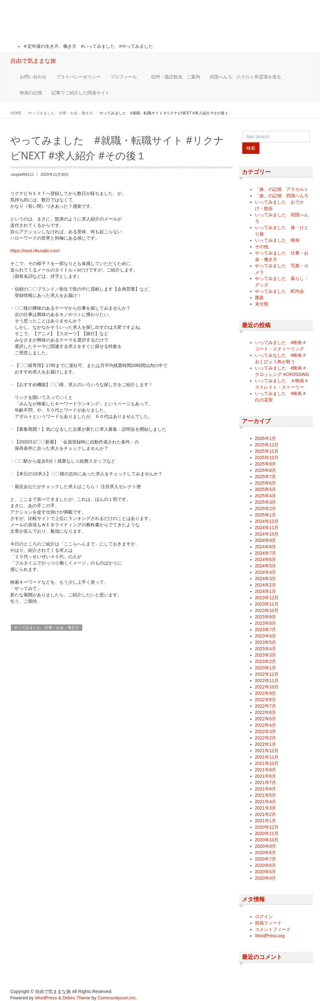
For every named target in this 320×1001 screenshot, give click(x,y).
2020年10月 (267, 839)
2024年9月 (265, 540)
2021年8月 (265, 776)
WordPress (46, 997)
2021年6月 (265, 788)
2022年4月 (265, 725)
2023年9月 (265, 616)
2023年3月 (265, 655)
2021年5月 (265, 795)
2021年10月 (267, 763)
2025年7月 (265, 476)
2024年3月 (265, 578)
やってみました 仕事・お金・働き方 (60, 113)
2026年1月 (265, 438)
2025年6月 (265, 483)
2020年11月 (267, 833)
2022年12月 (267, 674)
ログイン (264, 916)
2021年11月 (267, 757)
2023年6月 (265, 635)
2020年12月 (267, 827)
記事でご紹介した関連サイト (81, 92)
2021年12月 (267, 750)
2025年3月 (265, 502)
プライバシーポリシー (78, 76)
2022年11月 (267, 680)
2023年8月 (265, 623)
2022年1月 (265, 744)
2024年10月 (267, 534)
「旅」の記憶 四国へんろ (282, 195)
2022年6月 (265, 712)
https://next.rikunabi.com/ (35, 250)
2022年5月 (265, 718)
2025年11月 (267, 451)
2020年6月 (265, 865)
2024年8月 (265, 546)
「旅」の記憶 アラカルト (282, 189)
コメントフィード (273, 929)
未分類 (261, 303)
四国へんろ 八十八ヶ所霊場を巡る (245, 76)
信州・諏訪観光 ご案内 (175, 76)
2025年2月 (265, 508)
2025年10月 (267, 457)
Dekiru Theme (76, 997)
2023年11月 (267, 604)
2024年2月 (265, 584)
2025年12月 (267, 444)
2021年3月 (265, 807)
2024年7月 (265, 553)
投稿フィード (268, 922)
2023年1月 (265, 667)
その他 (261, 246)
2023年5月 (265, 642)
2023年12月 (267, 597)
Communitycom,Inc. (117, 997)
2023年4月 (265, 648)
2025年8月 (265, 470)
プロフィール (126, 76)
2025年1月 (265, 514)
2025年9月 (265, 463)
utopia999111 (22, 174)
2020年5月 (265, 871)
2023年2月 (265, 661)
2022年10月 (267, 686)
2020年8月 (265, 852)
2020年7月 (265, 858)
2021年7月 (265, 782)
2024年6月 (265, 559)
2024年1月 (265, 591)
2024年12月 (267, 521)
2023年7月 (265, 629)
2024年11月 (267, 527)
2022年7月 (265, 706)
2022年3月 (265, 731)
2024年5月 (265, 565)
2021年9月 (265, 769)
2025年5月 (265, 489)
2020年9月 (265, 846)
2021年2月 (265, 814)
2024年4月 (265, 572)
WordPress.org (270, 935)
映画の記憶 (31, 92)
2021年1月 (265, 820)
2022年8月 (265, 699)
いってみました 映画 (277, 240)
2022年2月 (265, 737)
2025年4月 (265, 495)
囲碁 (259, 297)
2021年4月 (265, 801)
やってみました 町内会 (279, 291)
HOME (16, 113)
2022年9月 (265, 693)
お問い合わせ (33, 76)
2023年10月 (267, 610)
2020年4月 (265, 878)
